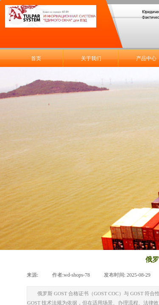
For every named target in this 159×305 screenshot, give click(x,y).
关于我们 (91, 58)
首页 (36, 58)
